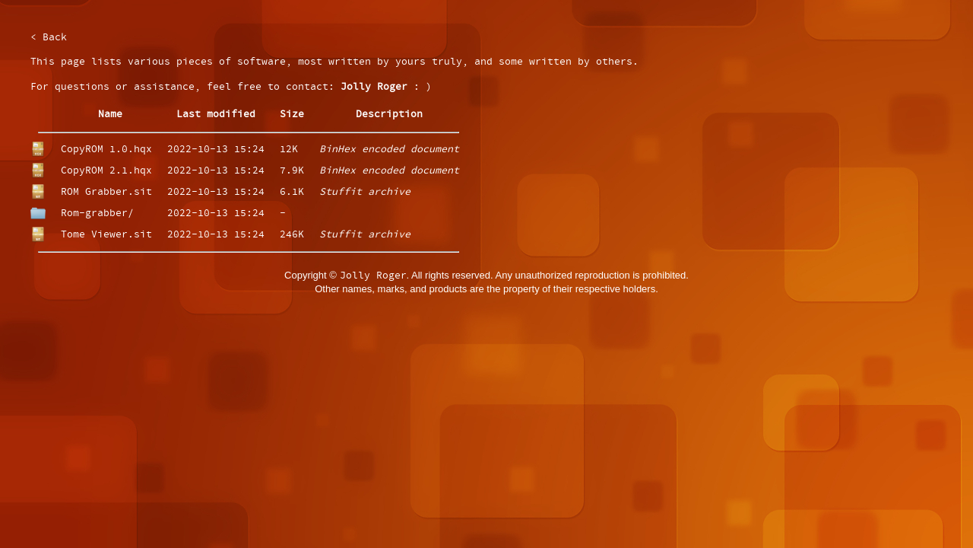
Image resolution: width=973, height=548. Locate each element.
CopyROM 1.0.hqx (106, 149)
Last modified (215, 114)
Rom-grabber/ (97, 213)
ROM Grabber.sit (106, 192)
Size (292, 114)
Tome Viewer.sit (106, 235)
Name (110, 114)
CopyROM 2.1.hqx (106, 171)
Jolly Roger (374, 87)
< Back (48, 37)
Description (389, 114)
